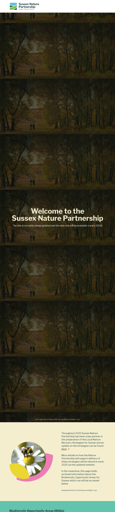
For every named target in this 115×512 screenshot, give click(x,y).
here (64, 449)
